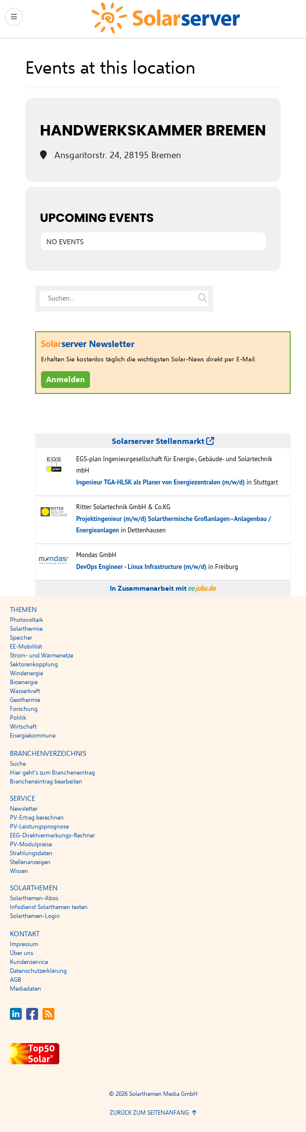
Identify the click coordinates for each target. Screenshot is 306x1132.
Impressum (24, 944)
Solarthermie (26, 629)
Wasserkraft (25, 691)
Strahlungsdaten (31, 853)
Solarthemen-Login (35, 916)
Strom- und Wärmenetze (41, 655)
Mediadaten (25, 989)
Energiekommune (32, 736)
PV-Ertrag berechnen (37, 818)
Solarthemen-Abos (34, 898)
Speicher (21, 638)
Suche (18, 764)
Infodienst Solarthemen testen (48, 907)
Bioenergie (24, 682)
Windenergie (26, 673)
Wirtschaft (23, 727)
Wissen (19, 871)
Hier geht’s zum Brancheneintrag (52, 773)
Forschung (24, 709)
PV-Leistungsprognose (39, 826)
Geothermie (25, 700)
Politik (18, 718)
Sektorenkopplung (34, 664)
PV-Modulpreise (31, 844)
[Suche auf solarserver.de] (202, 298)
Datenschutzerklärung (38, 971)
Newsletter (24, 809)
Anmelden (65, 379)
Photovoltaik (26, 620)
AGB (15, 980)
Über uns (21, 953)
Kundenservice (29, 962)
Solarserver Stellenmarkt (163, 441)
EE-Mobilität (26, 647)
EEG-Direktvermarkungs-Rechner (52, 835)
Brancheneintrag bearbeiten (46, 781)
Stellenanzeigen (30, 862)
